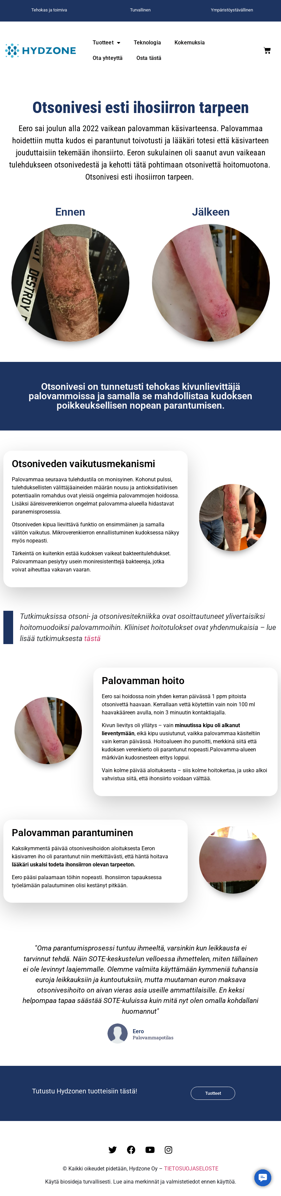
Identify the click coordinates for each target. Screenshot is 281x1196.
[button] (262, 1177)
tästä (92, 638)
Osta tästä (149, 58)
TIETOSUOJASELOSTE (191, 1168)
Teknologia (147, 42)
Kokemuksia (190, 42)
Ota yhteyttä (108, 58)
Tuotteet (106, 43)
